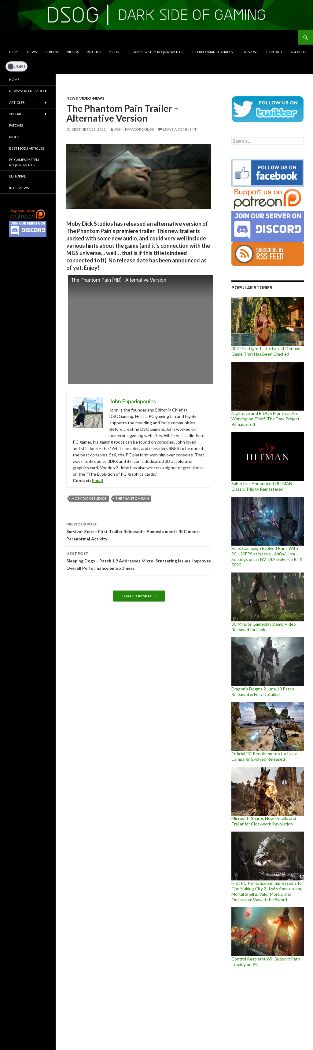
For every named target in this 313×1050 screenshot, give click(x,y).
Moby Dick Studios (89, 498)
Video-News (91, 98)
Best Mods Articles (26, 148)
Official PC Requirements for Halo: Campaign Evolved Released (264, 756)
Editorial (17, 176)
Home (14, 52)
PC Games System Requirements (154, 52)
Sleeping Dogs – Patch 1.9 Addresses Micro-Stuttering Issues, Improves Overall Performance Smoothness (138, 560)
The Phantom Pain (132, 498)
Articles (16, 102)
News (32, 52)
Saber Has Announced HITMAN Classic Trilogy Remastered (261, 486)
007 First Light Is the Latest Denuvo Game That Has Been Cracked (265, 351)
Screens (52, 52)
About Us (298, 52)
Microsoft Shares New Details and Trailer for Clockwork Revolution (263, 821)
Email (97, 480)
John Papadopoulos (134, 129)
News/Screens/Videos (28, 91)
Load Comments (139, 596)
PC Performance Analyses (213, 52)
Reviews (251, 52)
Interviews (19, 188)
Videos (73, 52)
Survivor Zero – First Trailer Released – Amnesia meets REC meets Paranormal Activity (138, 531)
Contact (274, 52)
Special (15, 114)
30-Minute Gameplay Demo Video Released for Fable (263, 626)
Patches (94, 52)
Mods (114, 52)
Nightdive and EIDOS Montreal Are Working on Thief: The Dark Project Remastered (265, 419)
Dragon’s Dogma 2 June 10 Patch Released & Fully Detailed (262, 691)
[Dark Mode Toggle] (17, 66)
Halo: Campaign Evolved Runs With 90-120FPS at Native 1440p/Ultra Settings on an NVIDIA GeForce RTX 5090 (266, 556)
